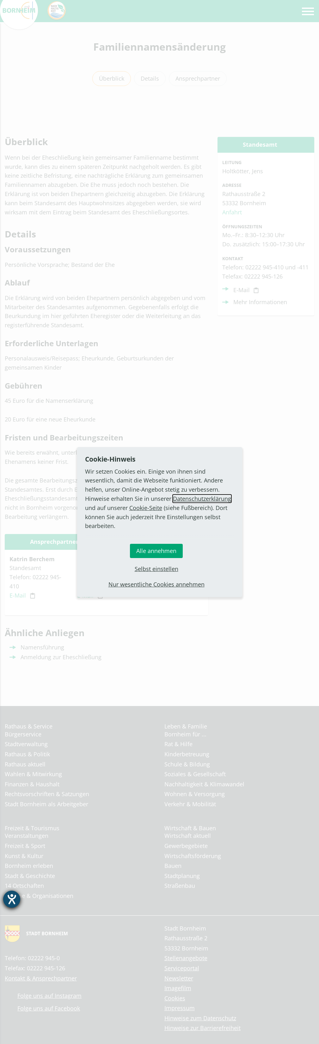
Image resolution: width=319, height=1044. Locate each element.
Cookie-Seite (145, 508)
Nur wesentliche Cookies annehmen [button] (156, 584)
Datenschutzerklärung (202, 498)
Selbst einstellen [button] (156, 569)
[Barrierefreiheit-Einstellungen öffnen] (11, 899)
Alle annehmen (156, 551)
